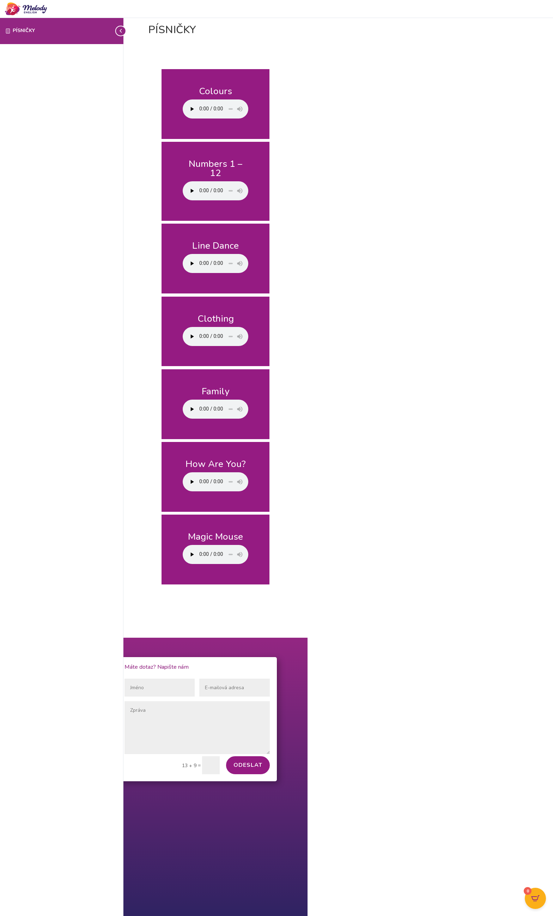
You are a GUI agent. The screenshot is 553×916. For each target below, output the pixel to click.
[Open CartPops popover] (535, 898)
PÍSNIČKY (24, 30)
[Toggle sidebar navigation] (121, 31)
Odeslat (247, 765)
